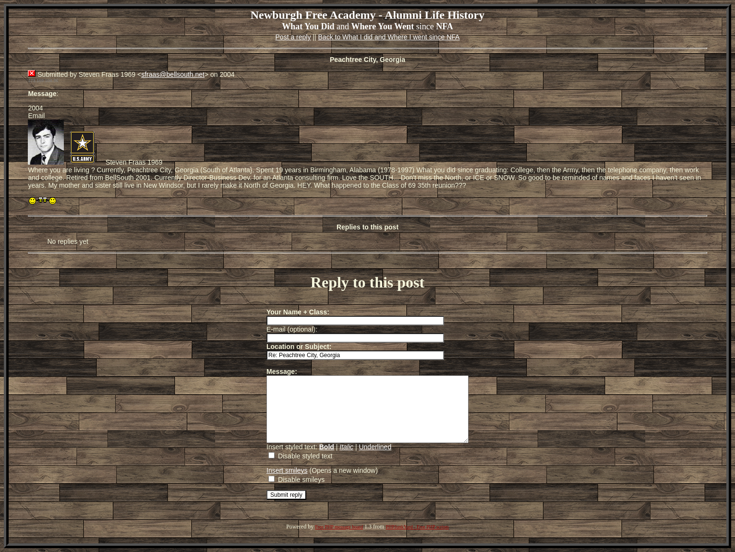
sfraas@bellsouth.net (173, 74)
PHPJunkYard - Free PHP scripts (417, 539)
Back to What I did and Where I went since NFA (389, 37)
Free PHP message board (339, 539)
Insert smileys (275, 483)
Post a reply (293, 37)
